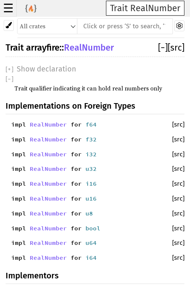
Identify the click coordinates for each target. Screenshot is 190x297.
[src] (176, 47)
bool (93, 228)
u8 (89, 213)
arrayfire (42, 47)
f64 (91, 124)
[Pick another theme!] (9, 25)
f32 (91, 139)
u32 (91, 168)
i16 (91, 183)
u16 (91, 198)
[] (163, 47)
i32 (91, 154)
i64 (91, 257)
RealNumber (89, 47)
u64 (91, 242)
